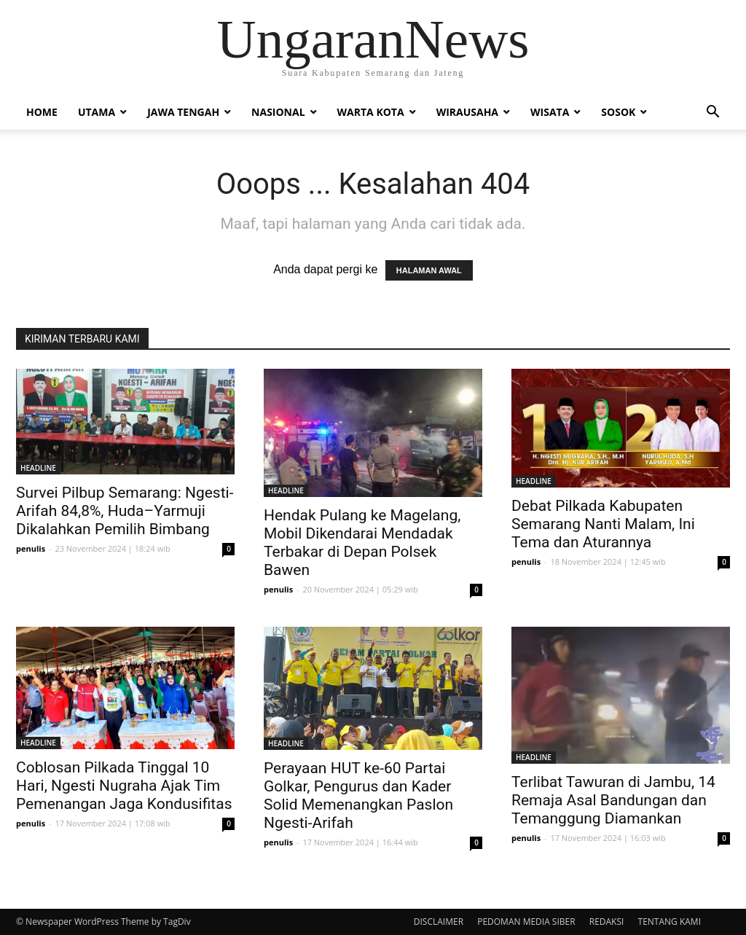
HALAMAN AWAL (429, 270)
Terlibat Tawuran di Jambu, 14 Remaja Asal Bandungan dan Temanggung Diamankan (613, 800)
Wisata (549, 112)
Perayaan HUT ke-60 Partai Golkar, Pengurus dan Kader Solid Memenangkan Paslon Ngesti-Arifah (358, 795)
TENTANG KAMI (669, 921)
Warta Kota (370, 112)
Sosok (618, 112)
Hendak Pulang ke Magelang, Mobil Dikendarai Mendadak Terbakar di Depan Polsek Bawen (362, 542)
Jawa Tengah (183, 112)
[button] (712, 113)
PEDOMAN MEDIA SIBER (526, 921)
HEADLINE (38, 468)
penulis (30, 548)
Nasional (278, 112)
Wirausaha (467, 112)
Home (42, 112)
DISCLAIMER (438, 921)
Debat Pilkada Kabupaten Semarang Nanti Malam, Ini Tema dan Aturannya (603, 524)
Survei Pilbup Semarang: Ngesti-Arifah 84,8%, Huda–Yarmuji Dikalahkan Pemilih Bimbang (124, 511)
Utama (96, 112)
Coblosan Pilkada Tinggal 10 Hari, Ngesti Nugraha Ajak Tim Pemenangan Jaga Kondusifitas (124, 786)
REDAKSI (606, 921)
